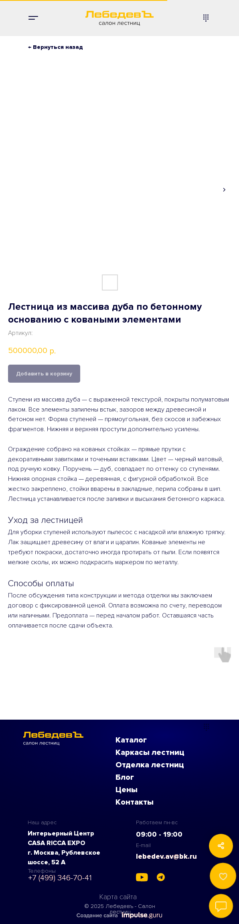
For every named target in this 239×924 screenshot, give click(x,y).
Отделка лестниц (149, 765)
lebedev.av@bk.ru (166, 856)
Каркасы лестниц (149, 752)
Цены (126, 790)
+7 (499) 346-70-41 (60, 878)
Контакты (134, 802)
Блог (124, 777)
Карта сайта (118, 896)
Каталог (131, 740)
